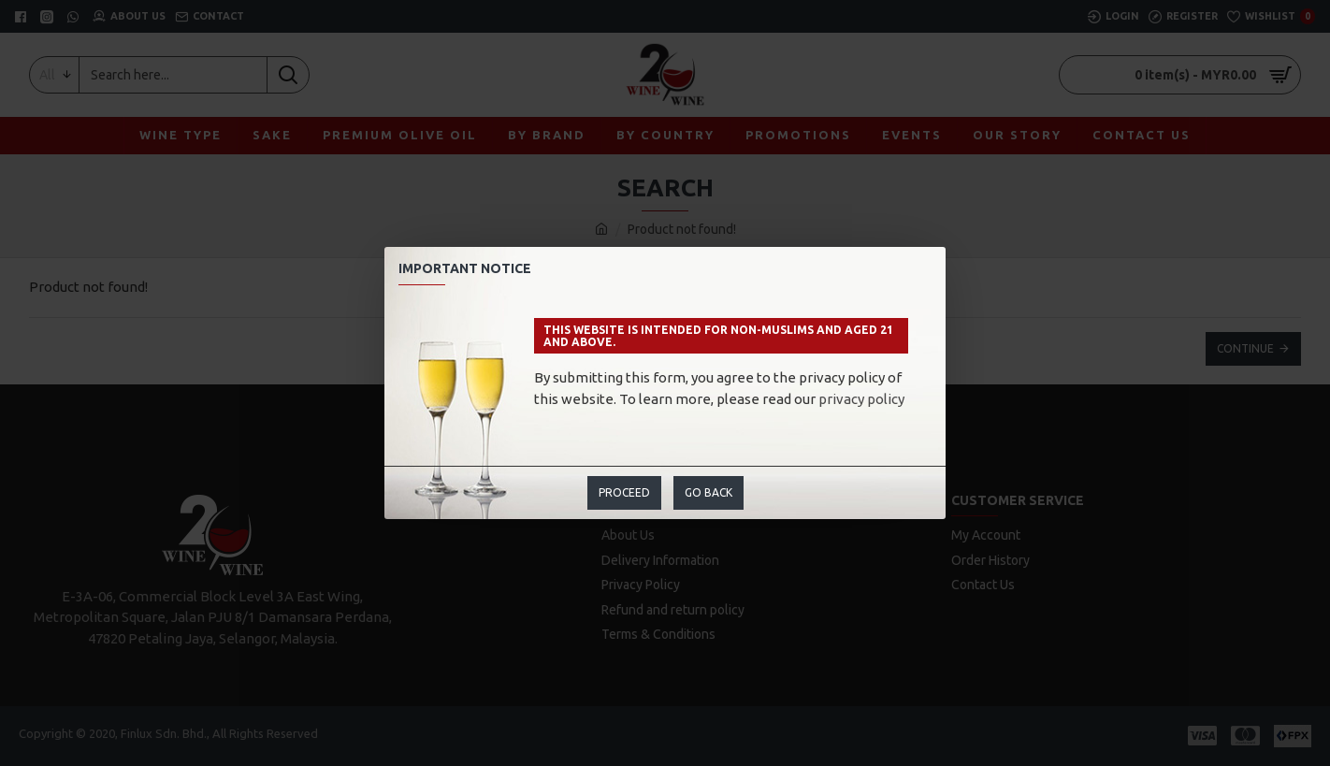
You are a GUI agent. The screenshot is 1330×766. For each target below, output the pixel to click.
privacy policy (861, 399)
